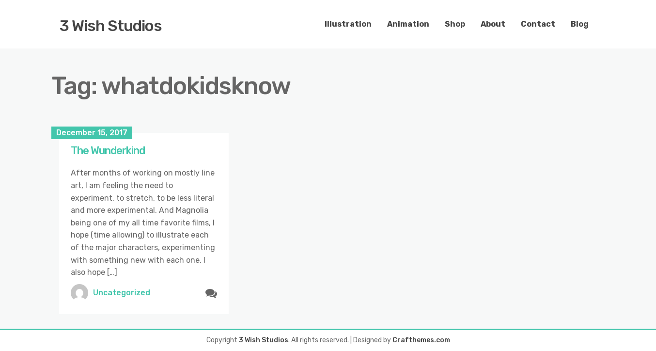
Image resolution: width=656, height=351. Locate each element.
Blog (580, 24)
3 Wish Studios (111, 25)
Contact (538, 24)
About (493, 24)
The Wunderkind (108, 150)
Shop (455, 24)
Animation (408, 24)
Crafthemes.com (421, 340)
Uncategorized (121, 292)
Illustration (348, 24)
